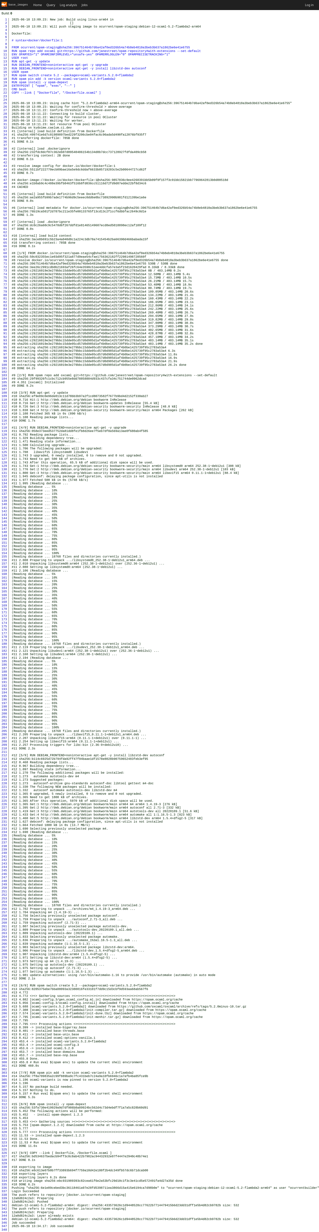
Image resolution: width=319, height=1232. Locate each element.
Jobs (85, 5)
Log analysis (68, 5)
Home (37, 5)
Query (50, 5)
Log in (309, 5)
